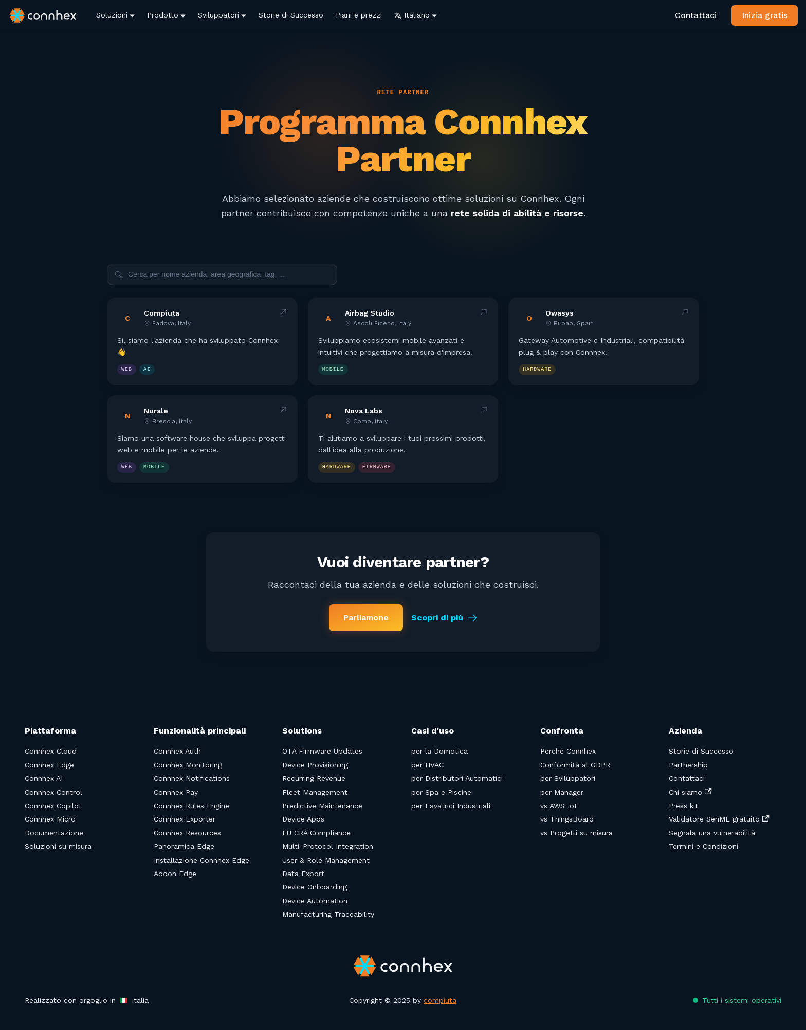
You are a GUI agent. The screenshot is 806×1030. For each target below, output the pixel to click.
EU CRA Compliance (316, 833)
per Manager (561, 792)
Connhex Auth (177, 751)
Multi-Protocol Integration (327, 846)
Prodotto (162, 15)
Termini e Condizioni (703, 846)
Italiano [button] (412, 15)
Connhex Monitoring (188, 765)
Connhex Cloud (51, 751)
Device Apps (303, 819)
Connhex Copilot (53, 805)
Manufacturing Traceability (328, 914)
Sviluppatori (218, 15)
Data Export (303, 873)
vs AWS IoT (559, 805)
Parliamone (366, 617)
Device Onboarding (314, 887)
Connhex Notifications (192, 778)
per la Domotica (439, 751)
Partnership (688, 765)
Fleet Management (314, 792)
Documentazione (54, 833)
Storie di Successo (291, 15)
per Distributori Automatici (457, 778)
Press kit (683, 805)
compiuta (440, 1000)
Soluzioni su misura (58, 846)
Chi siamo (690, 792)
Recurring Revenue (313, 778)
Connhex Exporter (184, 819)
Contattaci (696, 15)
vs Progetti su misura (576, 833)
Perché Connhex (568, 751)
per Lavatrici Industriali (450, 805)
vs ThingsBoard (567, 819)
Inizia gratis (764, 15)
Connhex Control (53, 792)
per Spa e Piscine (441, 792)
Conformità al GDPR (575, 765)
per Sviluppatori (567, 778)
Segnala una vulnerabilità (712, 833)
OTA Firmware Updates (322, 751)
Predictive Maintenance (322, 805)
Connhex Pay (176, 792)
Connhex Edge (49, 765)
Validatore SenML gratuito (719, 819)
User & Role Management (326, 860)
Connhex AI (44, 778)
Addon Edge (175, 873)
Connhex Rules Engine (191, 805)
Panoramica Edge (184, 846)
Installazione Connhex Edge (201, 860)
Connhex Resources (187, 833)
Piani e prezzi (359, 15)
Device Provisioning (315, 765)
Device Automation (314, 901)
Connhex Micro (50, 819)
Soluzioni (111, 15)
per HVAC (427, 765)
